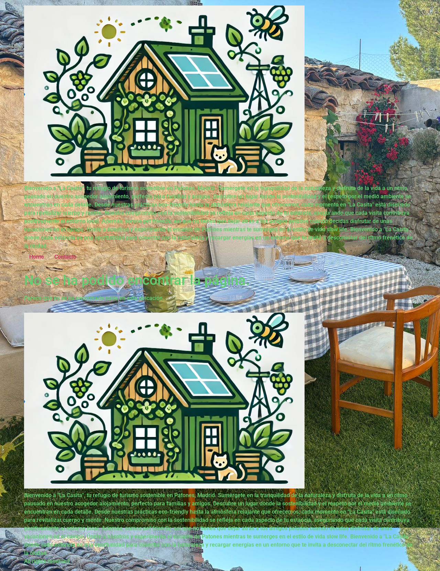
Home (36, 257)
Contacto (65, 257)
